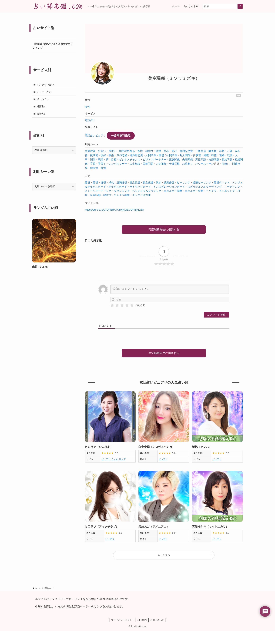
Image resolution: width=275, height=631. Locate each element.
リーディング (232, 186)
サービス (90, 113)
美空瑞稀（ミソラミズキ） (174, 78)
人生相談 (135, 163)
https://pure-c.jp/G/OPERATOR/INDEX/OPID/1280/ (114, 209)
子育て (102, 163)
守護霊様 (174, 163)
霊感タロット (222, 182)
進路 (221, 155)
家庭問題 (200, 159)
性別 (87, 100)
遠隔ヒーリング (202, 182)
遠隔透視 (121, 182)
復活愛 (94, 155)
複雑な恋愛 (186, 151)
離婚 (111, 155)
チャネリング (227, 190)
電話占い (90, 120)
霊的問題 (148, 163)
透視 (103, 182)
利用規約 (142, 620)
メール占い (43, 99)
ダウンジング (122, 190)
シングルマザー (118, 163)
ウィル (114, 459)
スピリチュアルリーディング (204, 186)
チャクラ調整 (122, 195)
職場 (161, 155)
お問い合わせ (157, 620)
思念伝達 (135, 182)
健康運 (94, 167)
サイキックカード (140, 186)
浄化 (111, 182)
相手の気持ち (127, 151)
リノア (122, 459)
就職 (229, 155)
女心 (174, 151)
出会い (102, 151)
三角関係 (200, 151)
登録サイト (91, 127)
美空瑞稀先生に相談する (163, 229)
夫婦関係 (187, 159)
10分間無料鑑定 (121, 135)
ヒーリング (183, 182)
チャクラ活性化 (141, 195)
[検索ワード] (223, 6)
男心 (166, 151)
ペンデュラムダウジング (146, 190)
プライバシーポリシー (122, 620)
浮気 (221, 151)
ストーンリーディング (98, 190)
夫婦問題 (214, 159)
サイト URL (92, 202)
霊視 (95, 182)
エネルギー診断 (194, 190)
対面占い (41, 106)
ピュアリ (105, 459)
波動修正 (169, 182)
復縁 (103, 155)
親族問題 (227, 159)
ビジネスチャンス (129, 159)
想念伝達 (148, 182)
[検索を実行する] (240, 6)
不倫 (229, 151)
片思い (112, 151)
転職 (214, 155)
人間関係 (151, 155)
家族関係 (174, 159)
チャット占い (44, 91)
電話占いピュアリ (95, 135)
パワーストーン (204, 163)
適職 (206, 155)
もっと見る (164, 555)
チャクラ (211, 190)
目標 (113, 159)
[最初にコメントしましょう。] (169, 289)
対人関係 (185, 155)
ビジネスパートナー (154, 159)
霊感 (87, 182)
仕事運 (197, 155)
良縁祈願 (95, 195)
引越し (226, 163)
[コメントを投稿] (216, 315)
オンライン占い (45, 84)
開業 (92, 159)
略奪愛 (212, 151)
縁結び (149, 151)
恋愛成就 (90, 151)
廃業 (100, 159)
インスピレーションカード (169, 186)
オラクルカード (118, 186)
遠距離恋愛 (136, 155)
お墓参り (187, 163)
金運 (103, 167)
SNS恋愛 (121, 155)
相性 (140, 151)
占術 (87, 175)
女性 (87, 106)
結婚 (158, 151)
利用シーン (91, 144)
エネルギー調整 (173, 190)
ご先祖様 (161, 163)
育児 (92, 163)
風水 (158, 182)
